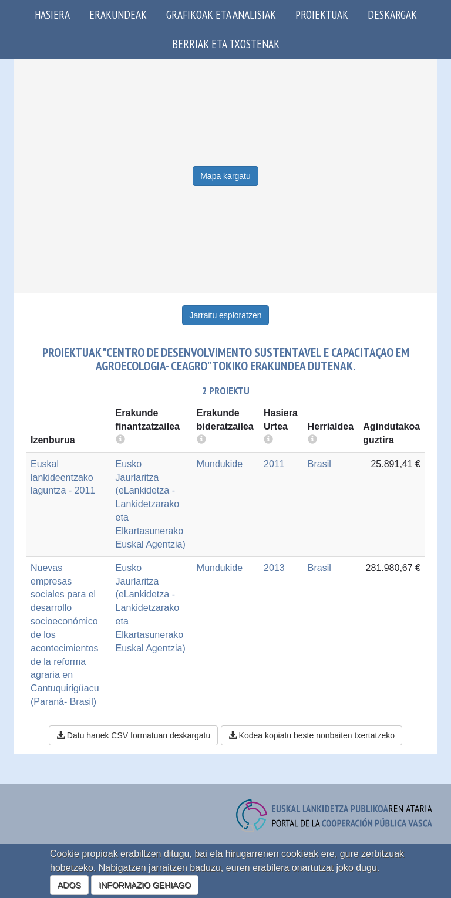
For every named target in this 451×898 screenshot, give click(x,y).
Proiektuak (321, 14)
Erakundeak (118, 14)
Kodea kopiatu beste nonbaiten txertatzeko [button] (311, 735)
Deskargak (392, 14)
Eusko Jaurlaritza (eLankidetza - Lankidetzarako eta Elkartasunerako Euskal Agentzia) (151, 504)
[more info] (268, 440)
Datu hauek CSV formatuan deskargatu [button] (133, 735)
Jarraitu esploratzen (226, 315)
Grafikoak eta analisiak (221, 14)
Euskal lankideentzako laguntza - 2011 (63, 477)
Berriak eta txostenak (226, 43)
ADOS (69, 885)
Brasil (319, 464)
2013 (274, 568)
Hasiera (52, 14)
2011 (274, 464)
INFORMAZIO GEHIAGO (145, 885)
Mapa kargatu (225, 176)
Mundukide (220, 464)
